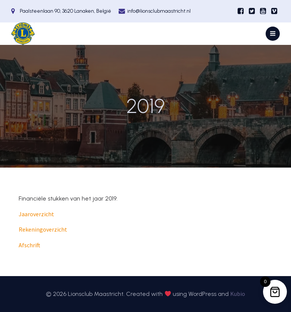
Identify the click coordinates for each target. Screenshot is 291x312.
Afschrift (29, 245)
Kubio (237, 293)
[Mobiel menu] (273, 34)
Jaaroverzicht (36, 214)
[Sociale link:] (240, 11)
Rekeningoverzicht (43, 229)
